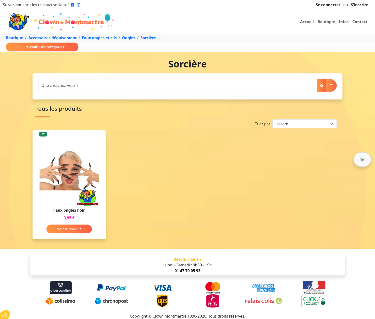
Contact (360, 21)
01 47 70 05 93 (187, 270)
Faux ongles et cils (99, 37)
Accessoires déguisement (52, 37)
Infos (344, 21)
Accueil (307, 21)
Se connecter (328, 4)
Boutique (326, 21)
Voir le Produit (69, 229)
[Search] (178, 85)
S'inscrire (359, 4)
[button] (362, 159)
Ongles (128, 37)
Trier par (262, 123)
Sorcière (148, 37)
